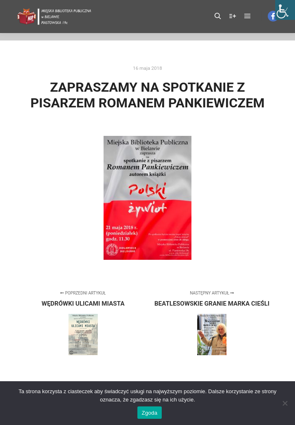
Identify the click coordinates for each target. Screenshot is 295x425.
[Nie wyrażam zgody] (285, 403)
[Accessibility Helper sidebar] (285, 10)
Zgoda (149, 413)
